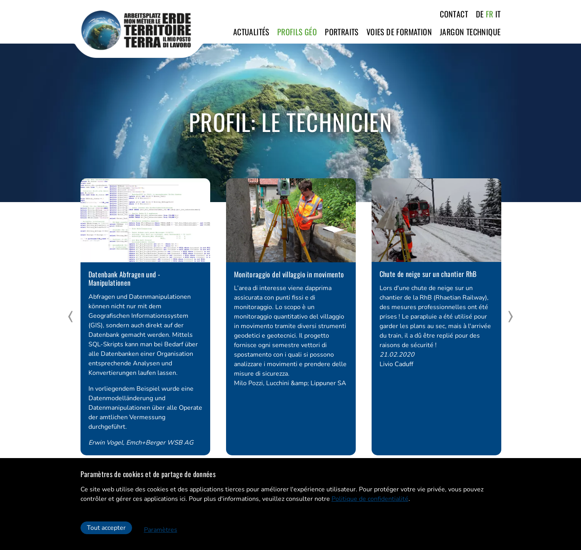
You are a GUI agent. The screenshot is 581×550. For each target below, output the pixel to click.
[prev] (71, 317)
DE (480, 14)
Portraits (342, 32)
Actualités (251, 32)
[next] (511, 317)
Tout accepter (106, 527)
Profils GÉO (297, 32)
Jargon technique (470, 32)
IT (498, 14)
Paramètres (160, 529)
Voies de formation (399, 32)
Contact (454, 14)
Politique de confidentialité (370, 499)
